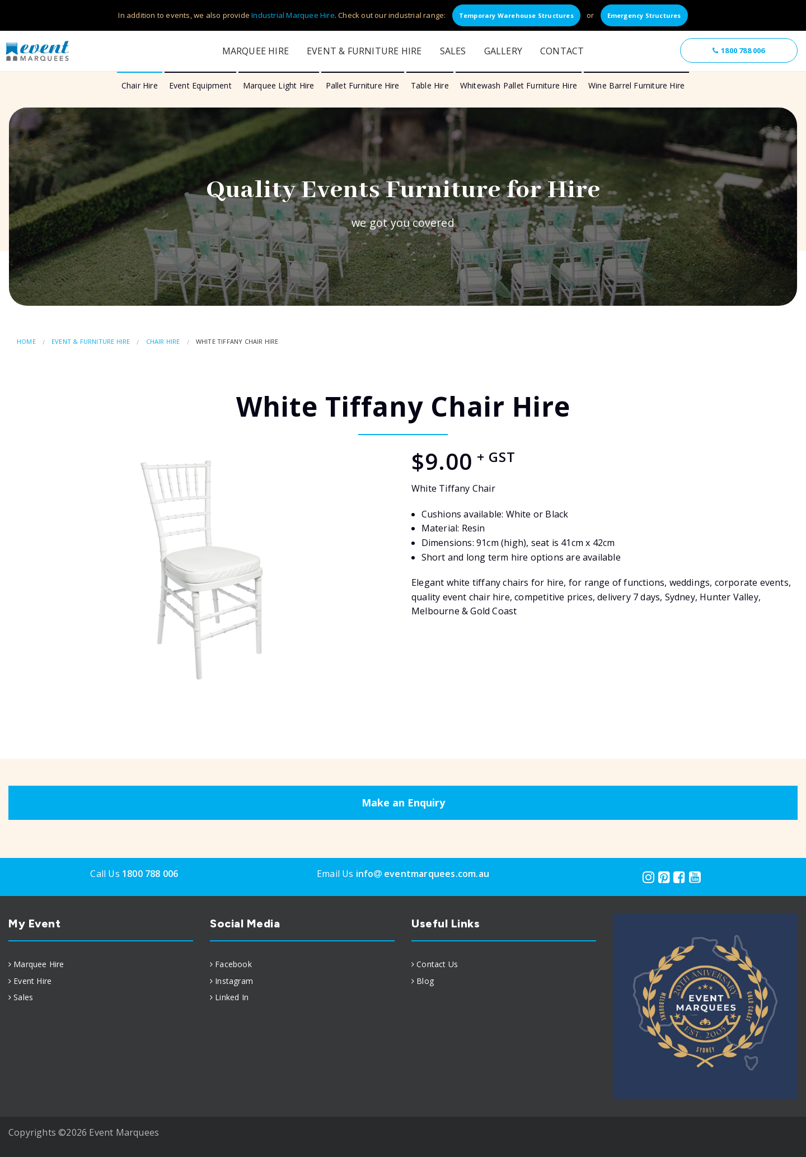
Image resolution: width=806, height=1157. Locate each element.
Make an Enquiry (403, 802)
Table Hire (430, 85)
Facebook (233, 964)
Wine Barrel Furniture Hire (636, 85)
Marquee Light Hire (279, 85)
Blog (425, 981)
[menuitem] (100, 964)
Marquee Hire (255, 51)
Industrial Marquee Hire (293, 15)
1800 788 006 (739, 50)
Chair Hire (139, 85)
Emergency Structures (644, 15)
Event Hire (32, 981)
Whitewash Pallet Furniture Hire (518, 85)
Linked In (232, 997)
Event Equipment (200, 85)
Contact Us (437, 964)
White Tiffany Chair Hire (237, 341)
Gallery (503, 51)
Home (26, 341)
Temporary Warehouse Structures (516, 15)
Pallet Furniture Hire (363, 85)
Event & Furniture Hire (364, 51)
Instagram (234, 981)
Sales (453, 51)
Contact (562, 51)
